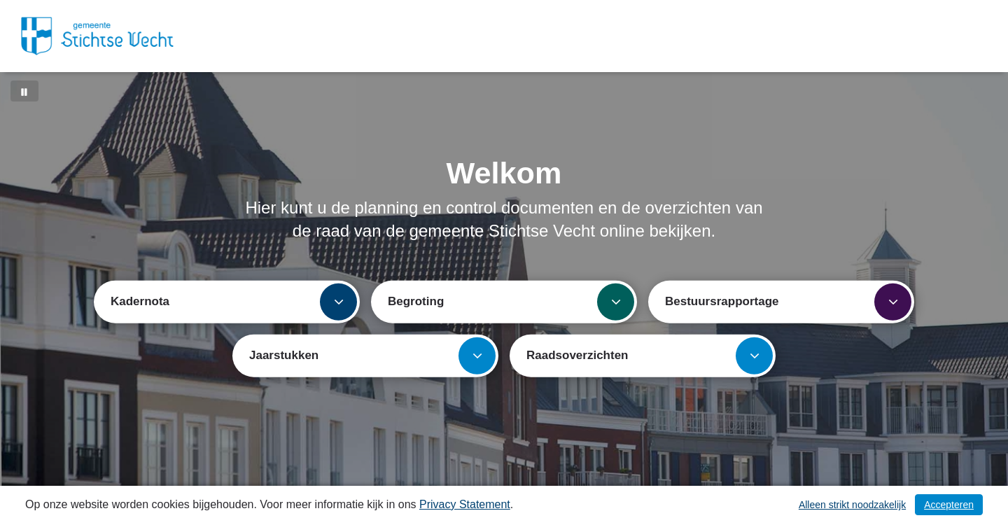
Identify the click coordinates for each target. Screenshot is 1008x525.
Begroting (511, 301)
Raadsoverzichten (649, 355)
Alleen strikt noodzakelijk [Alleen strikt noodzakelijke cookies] (852, 504)
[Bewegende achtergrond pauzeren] (24, 91)
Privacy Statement (464, 504)
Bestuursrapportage (788, 301)
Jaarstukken (372, 355)
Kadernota (234, 301)
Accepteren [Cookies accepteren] (949, 504)
